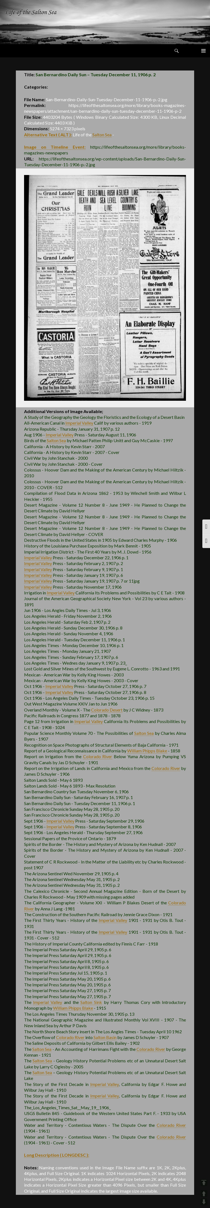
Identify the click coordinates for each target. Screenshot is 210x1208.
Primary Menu (203, 50)
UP (203, 1193)
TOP (203, 1182)
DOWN (203, 1201)
